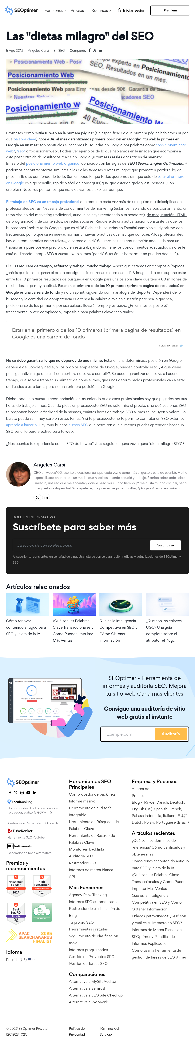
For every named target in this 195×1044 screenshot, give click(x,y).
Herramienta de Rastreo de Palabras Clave (92, 839)
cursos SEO (78, 424)
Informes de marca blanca (91, 869)
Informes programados (88, 949)
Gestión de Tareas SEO (88, 963)
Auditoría (171, 734)
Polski (149, 822)
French (175, 808)
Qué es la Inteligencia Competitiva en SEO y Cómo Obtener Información (118, 630)
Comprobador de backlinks (92, 794)
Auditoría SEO (81, 856)
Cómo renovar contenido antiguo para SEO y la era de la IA (26, 627)
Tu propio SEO (81, 922)
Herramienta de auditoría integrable (90, 811)
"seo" (21, 151)
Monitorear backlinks (87, 849)
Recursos (99, 10)
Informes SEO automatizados (93, 901)
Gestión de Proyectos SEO (91, 956)
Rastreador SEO (82, 862)
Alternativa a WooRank (88, 1002)
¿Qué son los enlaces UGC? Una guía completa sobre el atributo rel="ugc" (164, 630)
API (72, 876)
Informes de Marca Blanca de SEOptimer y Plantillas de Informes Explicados (157, 936)
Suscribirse (165, 545)
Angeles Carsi (38, 50)
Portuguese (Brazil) (172, 822)
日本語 (182, 815)
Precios (77, 10)
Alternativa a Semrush (87, 988)
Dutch (137, 822)
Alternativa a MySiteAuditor (93, 981)
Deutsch (177, 802)
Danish (162, 802)
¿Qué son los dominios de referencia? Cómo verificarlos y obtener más (158, 847)
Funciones (54, 10)
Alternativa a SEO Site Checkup (96, 995)
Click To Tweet (168, 346)
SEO (61, 50)
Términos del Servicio (109, 1031)
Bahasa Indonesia (146, 815)
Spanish (160, 808)
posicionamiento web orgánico (52, 163)
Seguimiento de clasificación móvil (93, 939)
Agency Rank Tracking (88, 894)
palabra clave (25, 139)
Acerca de (140, 788)
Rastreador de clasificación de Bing (94, 912)
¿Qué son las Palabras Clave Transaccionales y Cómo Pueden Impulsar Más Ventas (73, 630)
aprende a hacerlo (21, 424)
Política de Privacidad (77, 1031)
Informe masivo (82, 801)
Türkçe (148, 802)
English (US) (142, 808)
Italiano (169, 815)
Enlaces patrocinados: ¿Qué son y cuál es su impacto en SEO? (159, 919)
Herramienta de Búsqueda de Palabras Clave (94, 825)
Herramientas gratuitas (88, 929)
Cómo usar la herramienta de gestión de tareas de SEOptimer (159, 954)
